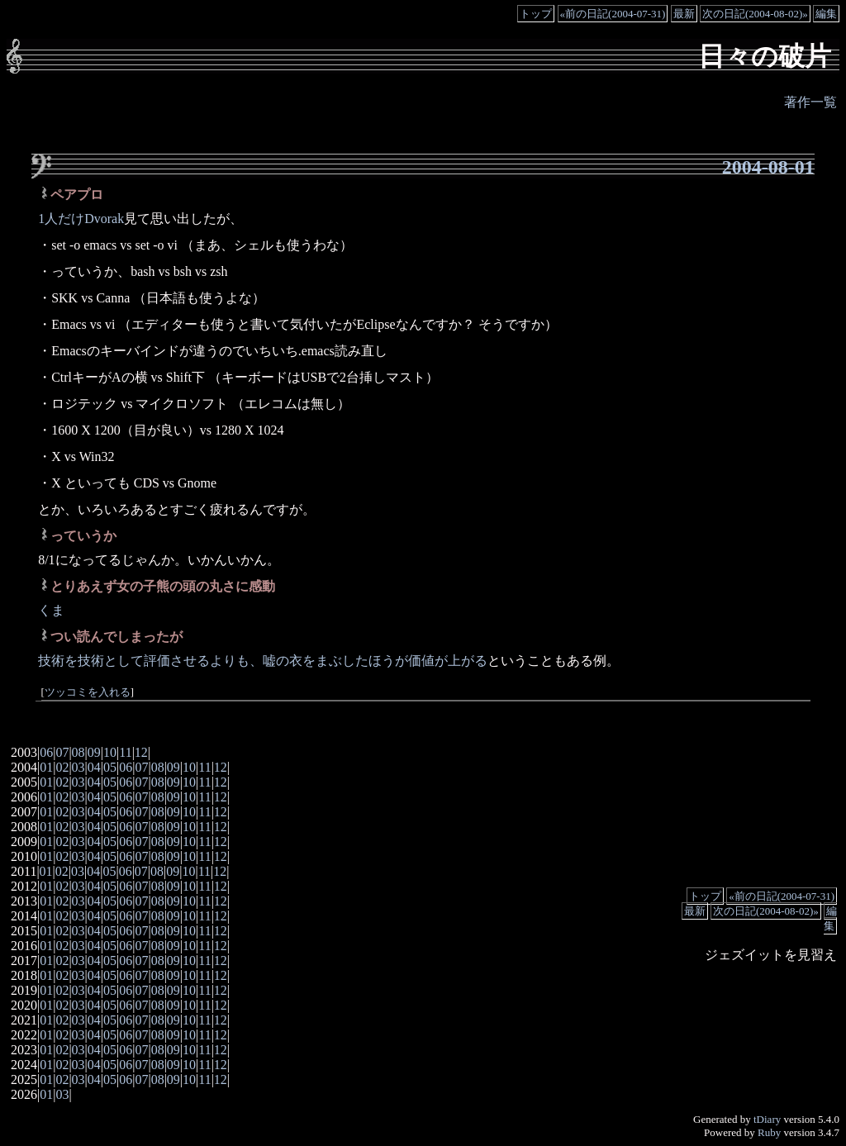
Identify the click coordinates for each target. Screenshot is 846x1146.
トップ (536, 13)
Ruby (769, 1132)
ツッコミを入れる (88, 692)
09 (94, 752)
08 (78, 752)
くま (51, 610)
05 (109, 767)
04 (94, 767)
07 (62, 752)
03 (78, 767)
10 (109, 752)
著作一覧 (810, 102)
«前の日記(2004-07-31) (613, 13)
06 (46, 752)
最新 (684, 13)
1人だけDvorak (81, 219)
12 (141, 752)
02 (62, 767)
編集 (826, 13)
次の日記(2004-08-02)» (755, 13)
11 (125, 752)
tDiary (767, 1119)
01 (46, 767)
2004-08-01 (768, 167)
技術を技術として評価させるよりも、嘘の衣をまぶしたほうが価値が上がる (262, 661)
